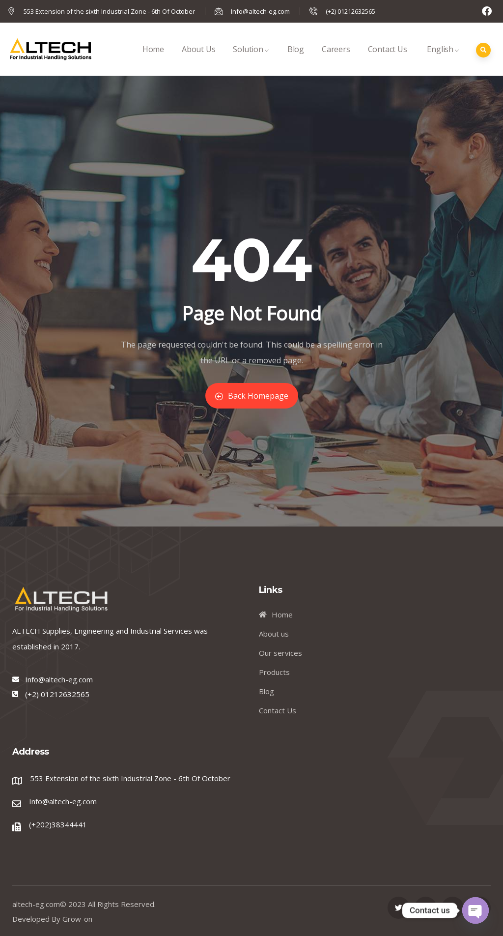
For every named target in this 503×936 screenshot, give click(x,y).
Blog (295, 60)
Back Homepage (251, 395)
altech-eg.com (36, 904)
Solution (251, 60)
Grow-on (77, 919)
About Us (198, 60)
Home (153, 60)
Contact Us (387, 60)
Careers (336, 60)
